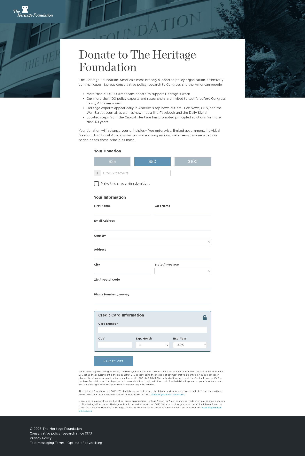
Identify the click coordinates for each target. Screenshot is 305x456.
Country (100, 235)
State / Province (166, 264)
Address (100, 249)
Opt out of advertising (84, 443)
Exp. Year (179, 338)
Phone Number (111, 294)
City (97, 264)
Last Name (162, 205)
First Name (102, 205)
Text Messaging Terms (47, 443)
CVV (101, 338)
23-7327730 (143, 394)
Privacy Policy (40, 438)
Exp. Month (144, 338)
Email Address (104, 220)
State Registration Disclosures (168, 394)
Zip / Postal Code (107, 279)
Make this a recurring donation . (125, 183)
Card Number (108, 323)
